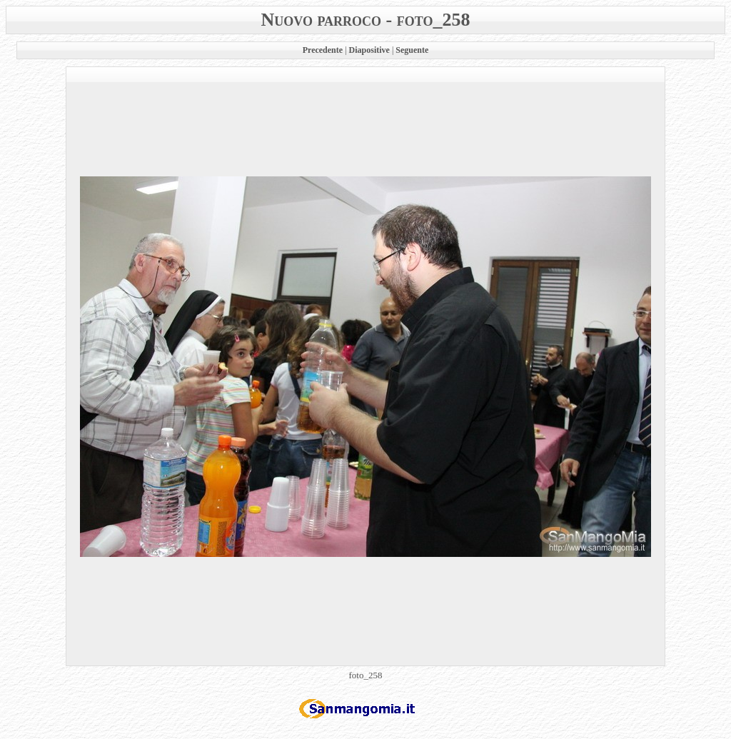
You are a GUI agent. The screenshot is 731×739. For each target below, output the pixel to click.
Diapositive (369, 50)
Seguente (411, 50)
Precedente (323, 50)
